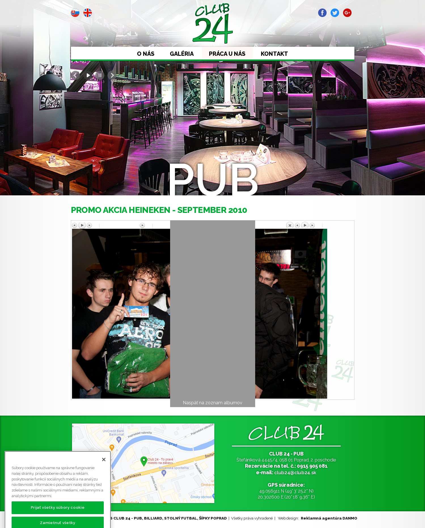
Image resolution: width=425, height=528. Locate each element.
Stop (99, 75)
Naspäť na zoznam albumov (212, 402)
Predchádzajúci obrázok (105, 226)
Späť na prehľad (319, 224)
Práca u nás (227, 53)
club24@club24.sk (295, 472)
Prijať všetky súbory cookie (58, 514)
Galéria (182, 53)
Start (87, 75)
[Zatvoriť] (104, 466)
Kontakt (274, 53)
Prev (75, 75)
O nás (146, 53)
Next (112, 75)
